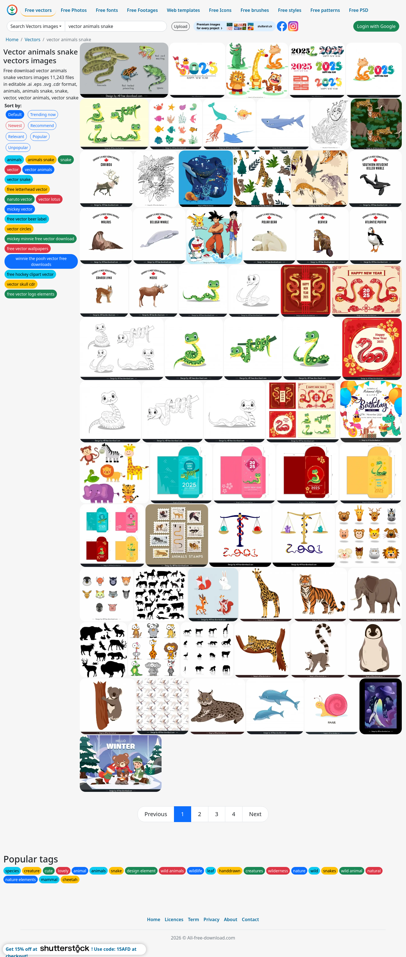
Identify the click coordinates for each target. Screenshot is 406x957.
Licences (174, 919)
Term (193, 919)
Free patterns (325, 10)
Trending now (43, 114)
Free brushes (254, 10)
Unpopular (18, 147)
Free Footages (142, 10)
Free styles (289, 10)
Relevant (16, 136)
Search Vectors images (34, 26)
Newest (15, 125)
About (230, 919)
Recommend (42, 125)
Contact (250, 919)
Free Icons (220, 10)
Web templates (183, 10)
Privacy (211, 919)
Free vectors (38, 10)
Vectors (32, 39)
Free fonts (107, 10)
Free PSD (358, 10)
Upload (180, 26)
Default (15, 114)
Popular (40, 136)
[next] (255, 814)
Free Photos (74, 10)
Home (12, 39)
